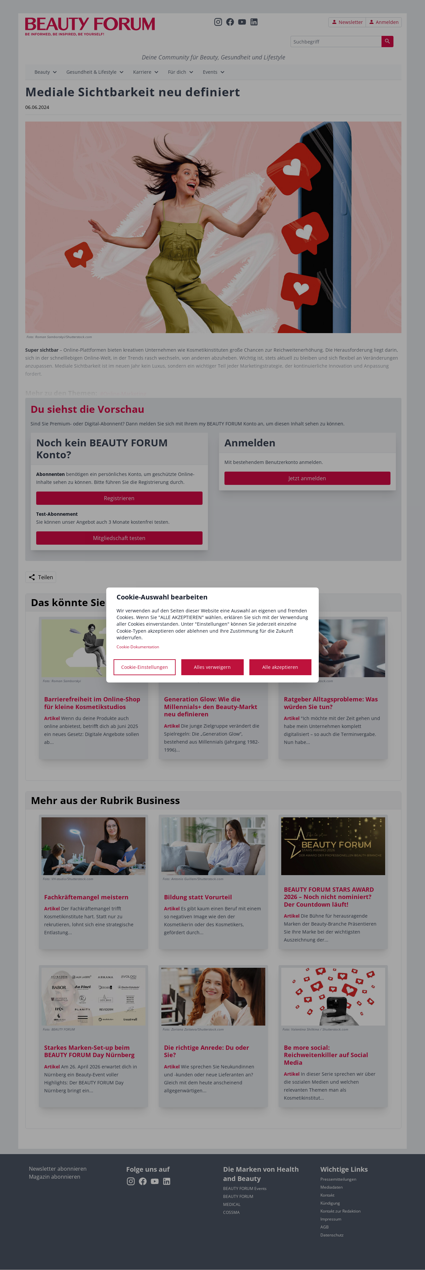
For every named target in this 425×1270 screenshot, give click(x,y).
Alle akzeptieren (280, 667)
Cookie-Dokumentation (138, 646)
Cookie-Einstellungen (144, 667)
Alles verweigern (212, 667)
